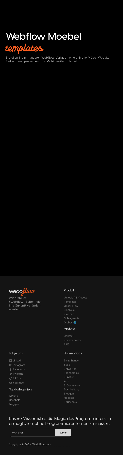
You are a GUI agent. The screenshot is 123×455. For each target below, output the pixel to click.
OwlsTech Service (64, 446)
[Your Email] (32, 434)
